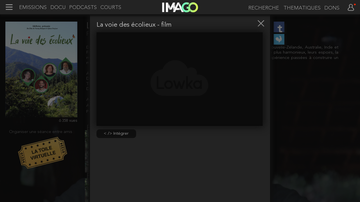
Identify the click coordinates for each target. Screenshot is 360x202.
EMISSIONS (33, 7)
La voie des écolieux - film (134, 25)
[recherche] (262, 8)
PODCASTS (83, 7)
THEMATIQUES (302, 8)
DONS (331, 8)
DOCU (58, 7)
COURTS (110, 7)
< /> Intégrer (116, 133)
